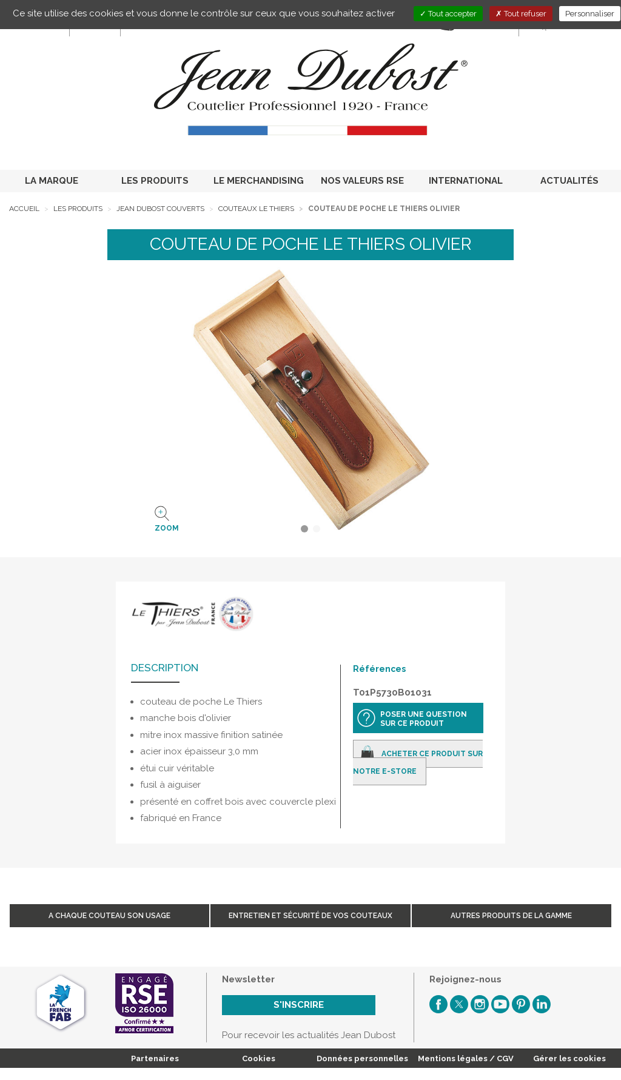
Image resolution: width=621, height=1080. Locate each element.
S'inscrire (299, 1004)
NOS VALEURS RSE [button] (362, 180)
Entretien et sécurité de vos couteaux (310, 915)
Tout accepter (448, 13)
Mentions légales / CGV (466, 1058)
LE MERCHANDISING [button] (258, 180)
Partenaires (155, 1058)
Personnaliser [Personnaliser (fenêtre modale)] (589, 13)
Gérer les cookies (569, 1058)
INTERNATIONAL (466, 180)
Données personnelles (362, 1058)
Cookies (258, 1058)
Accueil (24, 208)
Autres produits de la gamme (511, 915)
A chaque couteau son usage (109, 915)
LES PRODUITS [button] (155, 180)
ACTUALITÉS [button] (569, 180)
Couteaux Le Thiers (256, 208)
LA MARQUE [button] (51, 180)
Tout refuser (520, 13)
